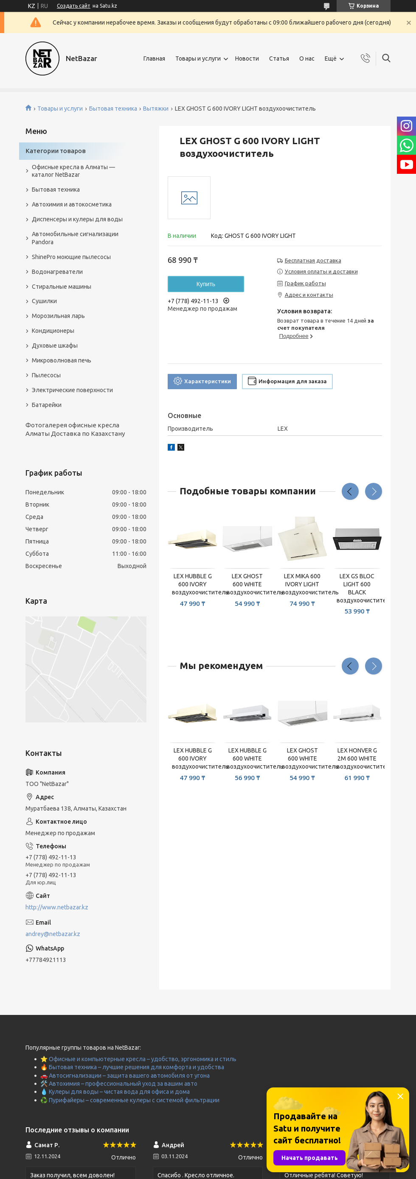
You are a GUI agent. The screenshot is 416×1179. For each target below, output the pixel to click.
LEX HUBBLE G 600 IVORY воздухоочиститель (192, 584)
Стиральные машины (61, 286)
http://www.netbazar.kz (56, 907)
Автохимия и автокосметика (72, 204)
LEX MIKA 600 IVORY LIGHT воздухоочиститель (302, 584)
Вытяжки (156, 108)
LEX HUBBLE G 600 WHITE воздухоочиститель (247, 758)
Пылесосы (46, 375)
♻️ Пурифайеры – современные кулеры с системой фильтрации (129, 1100)
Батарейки (47, 404)
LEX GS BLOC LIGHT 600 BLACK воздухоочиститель (357, 588)
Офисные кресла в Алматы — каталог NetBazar (73, 171)
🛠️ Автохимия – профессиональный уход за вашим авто (118, 1083)
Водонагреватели (57, 271)
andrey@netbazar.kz (52, 934)
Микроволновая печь (61, 360)
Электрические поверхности (72, 390)
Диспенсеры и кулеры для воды (77, 219)
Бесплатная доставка (313, 260)
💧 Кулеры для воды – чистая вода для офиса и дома (115, 1091)
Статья (279, 58)
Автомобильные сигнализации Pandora (75, 238)
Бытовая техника (113, 108)
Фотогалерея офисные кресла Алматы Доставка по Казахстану (75, 429)
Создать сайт (73, 5)
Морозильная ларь (58, 315)
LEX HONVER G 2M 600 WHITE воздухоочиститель (357, 758)
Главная (154, 58)
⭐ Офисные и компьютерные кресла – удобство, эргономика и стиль (138, 1059)
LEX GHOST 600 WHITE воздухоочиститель (247, 584)
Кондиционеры (53, 330)
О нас (307, 58)
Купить (206, 284)
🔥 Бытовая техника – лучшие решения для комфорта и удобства (132, 1067)
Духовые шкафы (55, 345)
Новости (247, 58)
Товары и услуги (198, 58)
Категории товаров (55, 150)
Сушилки (44, 301)
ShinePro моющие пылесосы (71, 257)
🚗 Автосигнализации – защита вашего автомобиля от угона (125, 1075)
